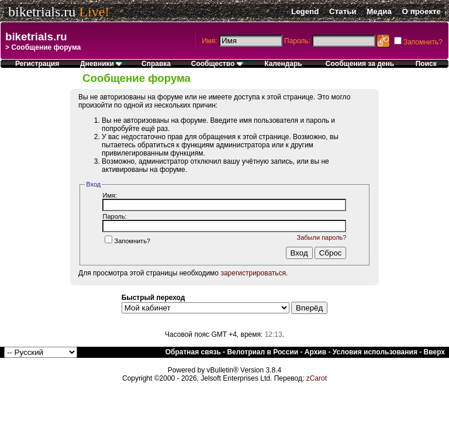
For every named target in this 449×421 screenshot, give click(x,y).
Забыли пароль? (322, 237)
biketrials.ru (41, 11)
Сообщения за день (360, 64)
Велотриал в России (262, 352)
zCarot (316, 378)
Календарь (283, 64)
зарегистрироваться (253, 273)
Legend (305, 11)
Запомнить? (127, 240)
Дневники (101, 64)
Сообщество (217, 64)
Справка (156, 64)
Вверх (434, 352)
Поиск (426, 64)
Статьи (342, 11)
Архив (315, 352)
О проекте (421, 11)
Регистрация (37, 64)
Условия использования (375, 352)
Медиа (379, 11)
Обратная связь (193, 352)
